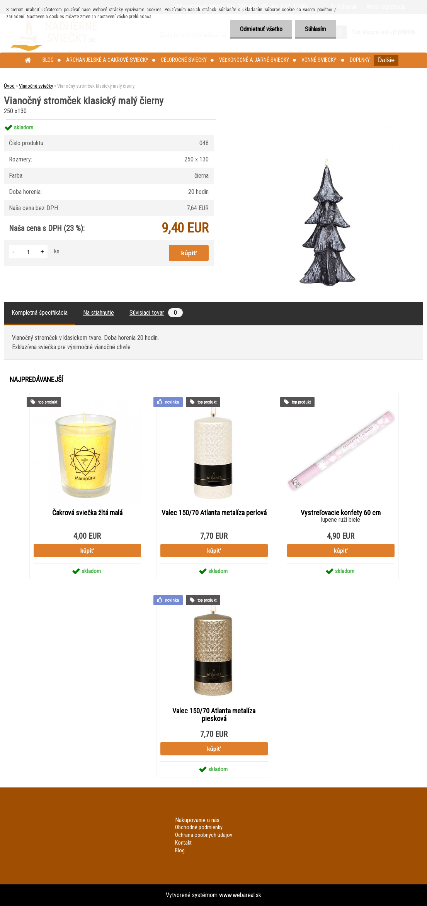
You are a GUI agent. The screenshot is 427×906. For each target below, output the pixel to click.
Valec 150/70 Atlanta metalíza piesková (213, 715)
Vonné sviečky (319, 60)
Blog (48, 60)
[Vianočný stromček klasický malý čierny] (325, 119)
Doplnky (360, 60)
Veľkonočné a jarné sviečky (254, 60)
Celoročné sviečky (184, 60)
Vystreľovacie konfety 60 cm (341, 513)
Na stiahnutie (98, 312)
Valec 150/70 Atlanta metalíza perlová (214, 513)
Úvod (9, 86)
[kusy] (28, 251)
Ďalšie (386, 60)
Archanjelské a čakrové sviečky (107, 60)
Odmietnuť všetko (261, 29)
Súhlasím (315, 29)
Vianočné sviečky (36, 86)
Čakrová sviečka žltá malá (87, 513)
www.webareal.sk (240, 895)
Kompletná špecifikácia (40, 312)
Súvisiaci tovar (156, 312)
